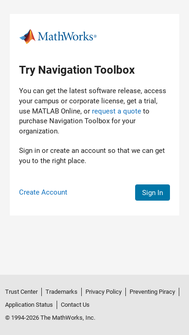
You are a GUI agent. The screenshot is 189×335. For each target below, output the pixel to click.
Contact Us (75, 304)
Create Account (43, 192)
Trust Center (21, 291)
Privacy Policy (103, 291)
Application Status (29, 304)
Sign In (152, 193)
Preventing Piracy (152, 291)
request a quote (116, 111)
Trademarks (62, 291)
